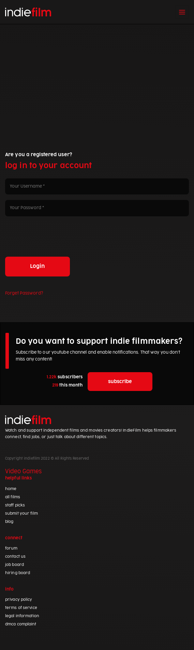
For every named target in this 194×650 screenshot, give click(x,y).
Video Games (23, 471)
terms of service (21, 608)
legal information (22, 616)
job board (14, 565)
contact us (15, 556)
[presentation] (57, 235)
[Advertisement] (97, 75)
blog (9, 522)
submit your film (21, 513)
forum (11, 548)
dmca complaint (20, 624)
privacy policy (18, 599)
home (10, 489)
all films (12, 497)
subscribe (120, 381)
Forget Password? (24, 293)
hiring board (17, 573)
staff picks (15, 505)
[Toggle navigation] (182, 12)
